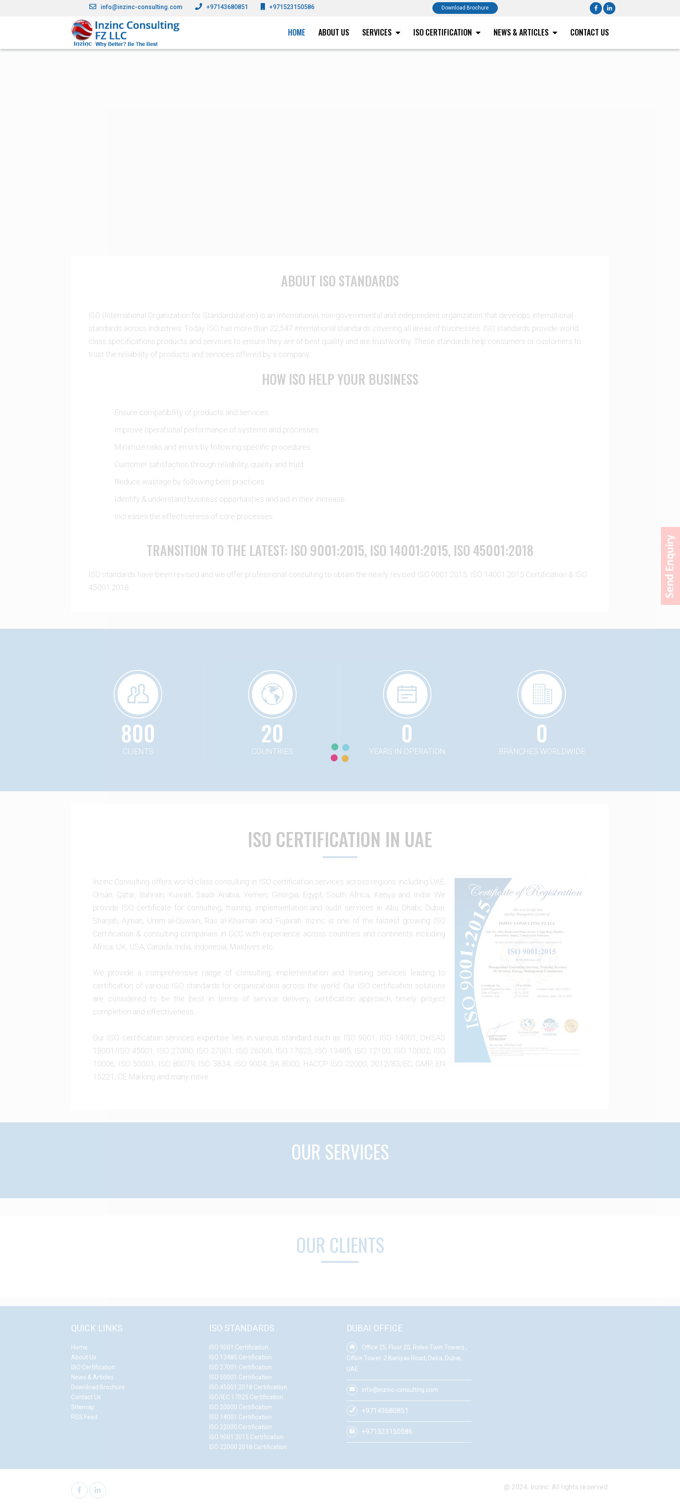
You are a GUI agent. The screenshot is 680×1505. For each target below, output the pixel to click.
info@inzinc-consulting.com (142, 6)
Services (381, 32)
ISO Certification (447, 32)
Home (296, 32)
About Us (333, 32)
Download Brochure (465, 8)
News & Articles (525, 32)
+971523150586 (291, 6)
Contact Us (589, 32)
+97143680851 (227, 6)
